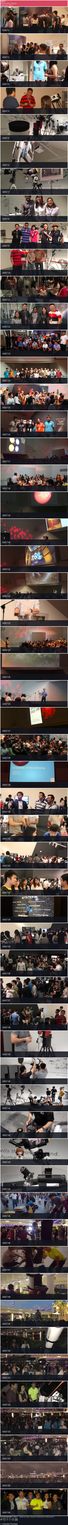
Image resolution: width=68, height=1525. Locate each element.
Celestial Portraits (10, 1524)
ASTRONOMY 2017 (9, 1517)
